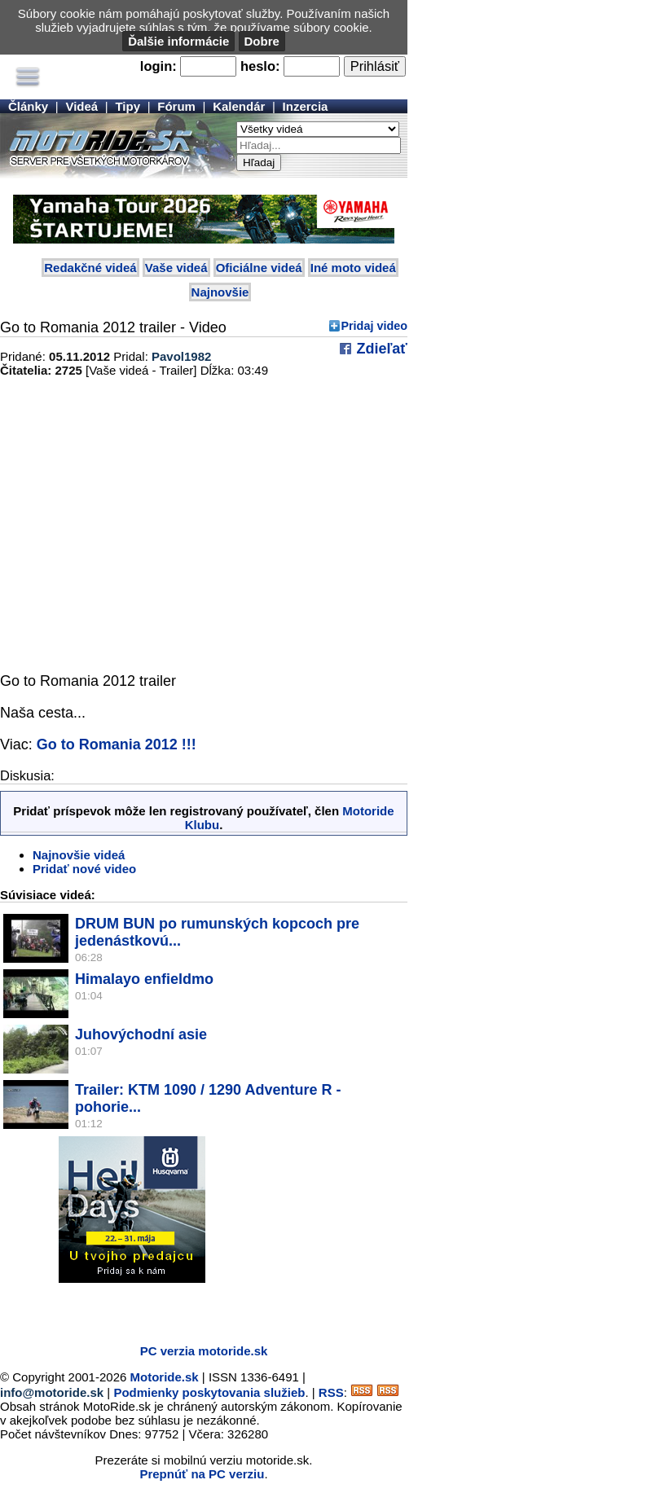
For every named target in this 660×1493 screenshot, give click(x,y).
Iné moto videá (353, 267)
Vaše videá (176, 267)
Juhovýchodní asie (141, 1034)
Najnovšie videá (79, 855)
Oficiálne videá (259, 267)
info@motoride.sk (51, 1392)
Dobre (261, 41)
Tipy (127, 106)
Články (28, 106)
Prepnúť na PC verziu (201, 1474)
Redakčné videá (90, 267)
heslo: (260, 66)
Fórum (176, 106)
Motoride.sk (164, 1377)
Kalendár (239, 106)
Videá (81, 106)
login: (158, 66)
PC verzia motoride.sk (204, 1351)
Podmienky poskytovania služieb (209, 1392)
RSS (331, 1392)
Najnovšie (220, 292)
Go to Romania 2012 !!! (116, 744)
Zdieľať (379, 348)
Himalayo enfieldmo (144, 979)
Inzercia (305, 106)
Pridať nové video (84, 869)
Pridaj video (374, 325)
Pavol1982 (181, 356)
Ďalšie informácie (178, 41)
